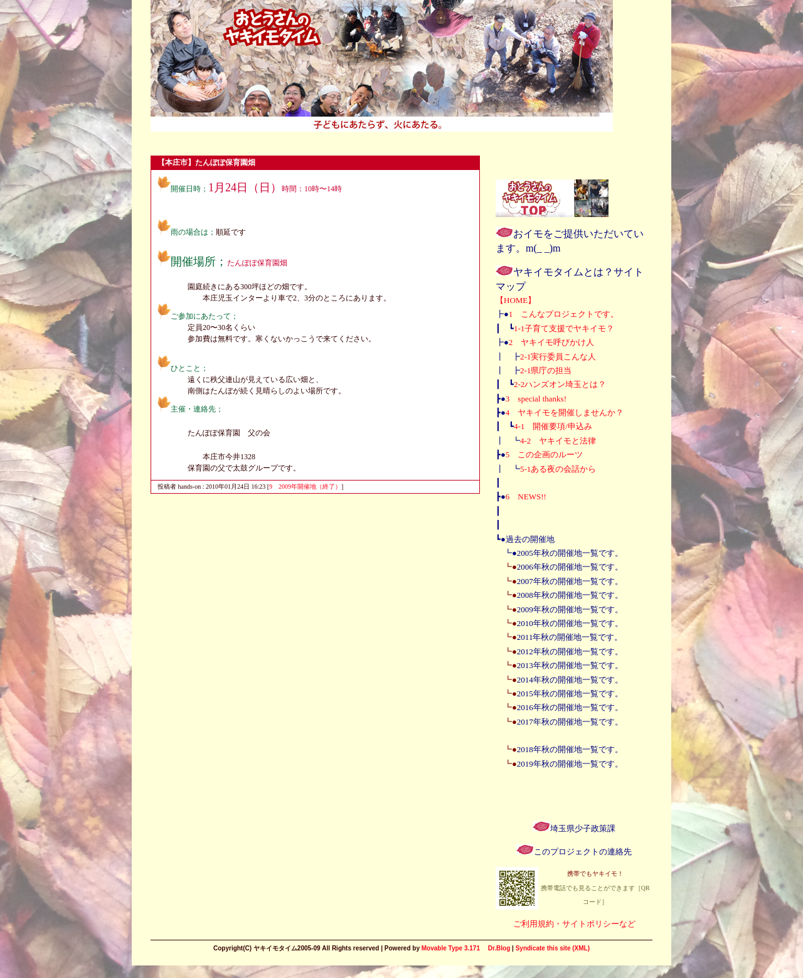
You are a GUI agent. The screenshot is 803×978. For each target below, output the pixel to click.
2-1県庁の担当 (546, 370)
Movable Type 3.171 (451, 948)
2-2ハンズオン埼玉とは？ (560, 384)
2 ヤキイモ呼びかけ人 (552, 342)
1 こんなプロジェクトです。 (564, 314)
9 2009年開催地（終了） (305, 486)
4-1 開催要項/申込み (553, 426)
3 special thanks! (536, 398)
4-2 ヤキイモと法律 (558, 440)
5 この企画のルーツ (544, 454)
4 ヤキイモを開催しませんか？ (565, 412)
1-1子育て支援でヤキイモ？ (564, 328)
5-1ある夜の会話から (558, 469)
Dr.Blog (499, 948)
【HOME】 (516, 300)
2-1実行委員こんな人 (558, 356)
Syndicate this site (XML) (553, 948)
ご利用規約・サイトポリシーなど (574, 923)
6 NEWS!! (526, 496)
